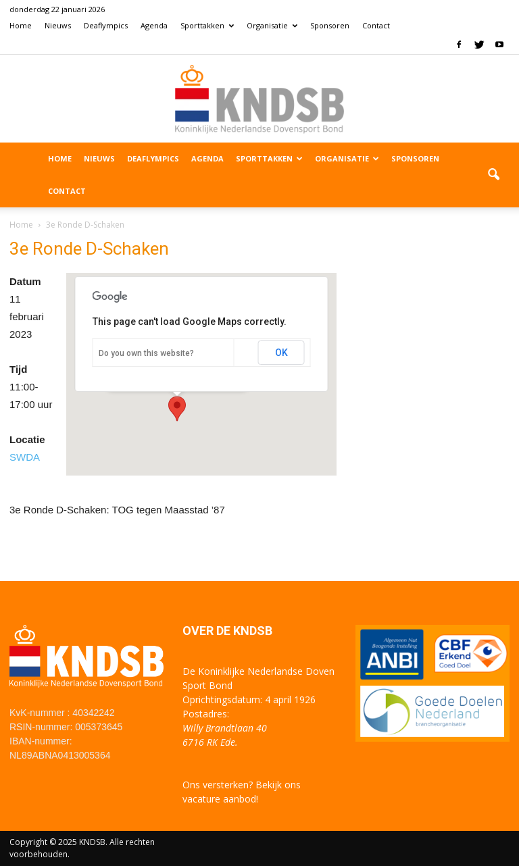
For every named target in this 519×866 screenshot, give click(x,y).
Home (20, 25)
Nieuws (58, 25)
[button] (493, 175)
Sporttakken (207, 25)
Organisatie (272, 25)
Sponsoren (329, 25)
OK (281, 352)
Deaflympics (106, 25)
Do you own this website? (146, 353)
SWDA (24, 457)
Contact (376, 25)
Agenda (154, 25)
